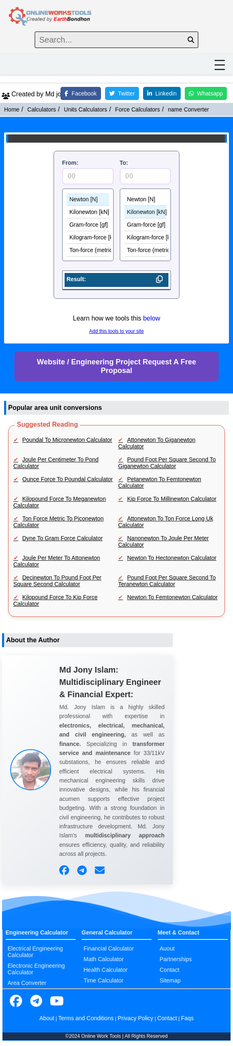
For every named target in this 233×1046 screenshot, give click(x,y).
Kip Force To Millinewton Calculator (171, 499)
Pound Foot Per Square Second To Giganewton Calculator (167, 462)
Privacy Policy (135, 1018)
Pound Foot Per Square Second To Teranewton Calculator (167, 580)
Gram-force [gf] (88, 224)
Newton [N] (88, 199)
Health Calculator (106, 969)
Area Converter (27, 983)
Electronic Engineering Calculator (36, 969)
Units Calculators (85, 109)
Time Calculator (104, 980)
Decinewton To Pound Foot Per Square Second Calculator (57, 580)
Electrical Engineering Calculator (35, 951)
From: (70, 162)
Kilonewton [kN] (88, 212)
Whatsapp (206, 93)
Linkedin (162, 93)
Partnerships (176, 959)
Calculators (41, 109)
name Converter (188, 109)
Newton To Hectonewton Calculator (171, 558)
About (46, 1018)
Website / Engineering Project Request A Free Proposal (116, 366)
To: (124, 162)
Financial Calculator (109, 948)
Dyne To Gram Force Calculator (62, 538)
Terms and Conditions (86, 1018)
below (151, 318)
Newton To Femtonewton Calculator (172, 597)
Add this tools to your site (116, 331)
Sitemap (170, 980)
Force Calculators (137, 109)
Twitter (122, 93)
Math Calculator (104, 959)
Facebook (80, 93)
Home (11, 109)
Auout (167, 948)
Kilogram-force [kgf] (88, 237)
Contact (169, 969)
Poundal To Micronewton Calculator (67, 440)
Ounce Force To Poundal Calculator (67, 479)
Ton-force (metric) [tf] (88, 250)
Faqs (187, 1018)
